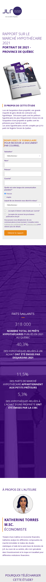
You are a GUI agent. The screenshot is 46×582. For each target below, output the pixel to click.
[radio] (23, 193)
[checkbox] (23, 195)
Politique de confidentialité (13, 224)
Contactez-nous (31, 224)
